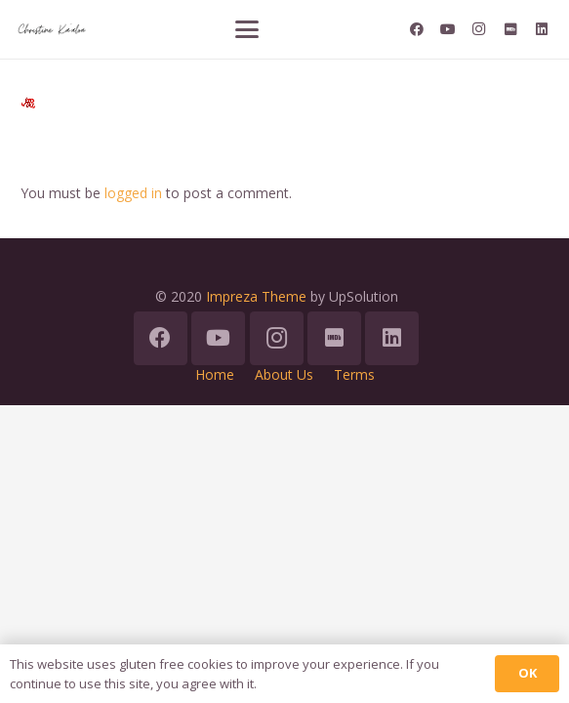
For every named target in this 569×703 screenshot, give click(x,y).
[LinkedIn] (541, 29)
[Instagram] (479, 29)
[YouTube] (448, 29)
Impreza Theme (256, 296)
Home (214, 374)
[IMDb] (510, 29)
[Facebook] (416, 29)
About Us (284, 374)
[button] (246, 29)
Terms (354, 374)
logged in (133, 193)
